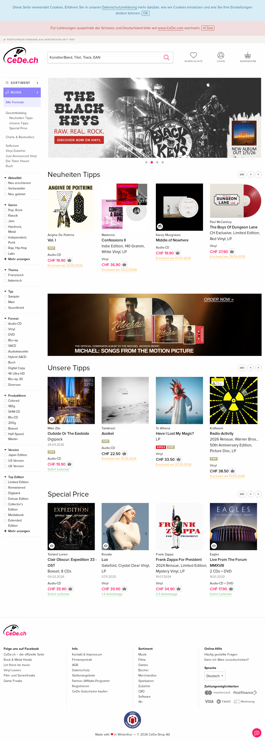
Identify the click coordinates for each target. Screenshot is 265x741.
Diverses (14, 385)
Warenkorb (248, 57)
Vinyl (11, 329)
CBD (141, 691)
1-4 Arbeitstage (112, 594)
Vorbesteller (16, 188)
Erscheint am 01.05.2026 (173, 258)
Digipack (14, 493)
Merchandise (147, 675)
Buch (11, 362)
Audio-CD (15, 324)
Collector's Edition (15, 506)
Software (144, 697)
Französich (16, 275)
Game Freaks (13, 681)
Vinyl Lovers (12, 670)
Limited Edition (18, 482)
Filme (142, 660)
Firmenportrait (82, 660)
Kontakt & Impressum (87, 654)
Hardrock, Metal (15, 229)
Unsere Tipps (18, 123)
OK (145, 13)
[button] (146, 162)
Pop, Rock (15, 210)
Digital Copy (16, 368)
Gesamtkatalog (16, 113)
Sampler (14, 296)
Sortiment (20, 83)
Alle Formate (15, 102)
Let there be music (17, 665)
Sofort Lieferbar (58, 469)
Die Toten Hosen (17, 161)
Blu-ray (13, 340)
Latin (11, 254)
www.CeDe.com (170, 28)
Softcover (12, 146)
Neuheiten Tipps (21, 118)
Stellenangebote (83, 675)
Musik (16, 92)
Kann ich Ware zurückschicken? (226, 660)
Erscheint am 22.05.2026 (173, 464)
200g (12, 423)
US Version (16, 461)
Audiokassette (18, 351)
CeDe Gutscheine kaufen (90, 691)
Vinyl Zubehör (16, 151)
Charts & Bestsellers (20, 137)
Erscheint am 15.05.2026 (119, 459)
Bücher (143, 670)
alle (242, 174)
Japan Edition (17, 455)
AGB (75, 665)
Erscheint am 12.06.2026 (65, 265)
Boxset (13, 428)
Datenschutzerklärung (119, 7)
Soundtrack (16, 308)
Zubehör (144, 686)
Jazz (11, 221)
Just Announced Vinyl (21, 156)
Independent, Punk (17, 240)
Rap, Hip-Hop (17, 248)
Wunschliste (193, 57)
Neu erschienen (19, 183)
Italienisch (15, 280)
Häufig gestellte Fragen (220, 654)
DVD (11, 335)
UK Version (16, 466)
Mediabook (16, 515)
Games (143, 665)
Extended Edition (15, 522)
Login (220, 57)
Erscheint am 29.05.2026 (227, 257)
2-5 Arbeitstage (167, 594)
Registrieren (80, 686)
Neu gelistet (16, 194)
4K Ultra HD (16, 374)
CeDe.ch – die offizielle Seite (24, 654)
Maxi (11, 302)
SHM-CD (14, 412)
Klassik (13, 216)
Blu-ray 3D (15, 379)
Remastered (16, 488)
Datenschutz (81, 670)
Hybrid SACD (17, 357)
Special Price (18, 128)
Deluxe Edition (18, 499)
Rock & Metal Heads (18, 660)
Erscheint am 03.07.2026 (119, 270)
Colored (13, 401)
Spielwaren (146, 681)
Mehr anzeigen (19, 259)
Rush (9, 166)
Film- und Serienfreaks (19, 675)
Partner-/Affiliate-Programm (91, 681)
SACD (12, 346)
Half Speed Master (16, 436)
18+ (140, 702)
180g (11, 406)
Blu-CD (13, 417)
